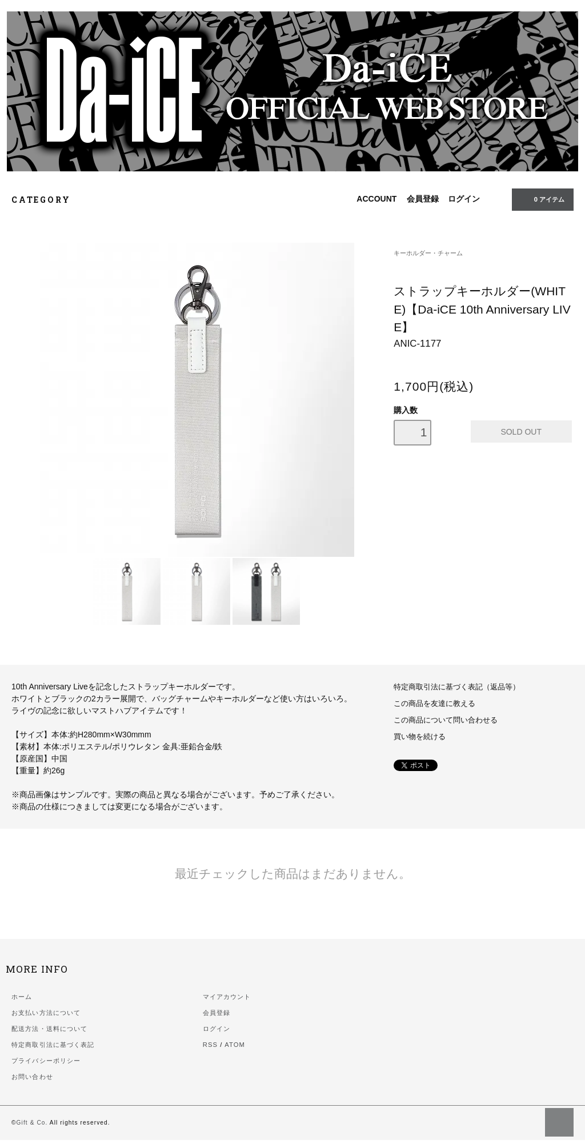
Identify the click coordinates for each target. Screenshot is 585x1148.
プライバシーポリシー (46, 1060)
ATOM (235, 1044)
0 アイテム (541, 198)
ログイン (464, 198)
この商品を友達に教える (434, 704)
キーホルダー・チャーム (428, 253)
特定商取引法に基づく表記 (52, 1044)
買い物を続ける (420, 737)
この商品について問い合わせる (446, 720)
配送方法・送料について (49, 1028)
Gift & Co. (32, 1122)
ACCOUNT (376, 198)
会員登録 (423, 198)
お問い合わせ (32, 1076)
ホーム (21, 996)
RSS (210, 1044)
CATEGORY (47, 199)
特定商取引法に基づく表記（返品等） (457, 687)
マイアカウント (227, 996)
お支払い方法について (46, 1012)
